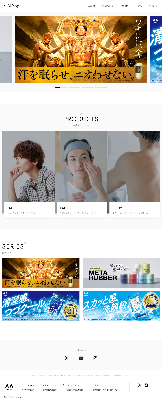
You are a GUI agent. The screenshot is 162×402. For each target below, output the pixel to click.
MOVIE (139, 5)
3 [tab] (88, 87)
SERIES (125, 5)
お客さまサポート (50, 385)
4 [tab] (101, 87)
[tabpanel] (81, 49)
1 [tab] (61, 87)
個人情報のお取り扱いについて (105, 390)
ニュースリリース (72, 385)
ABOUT (91, 5)
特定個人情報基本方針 (74, 390)
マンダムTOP (29, 385)
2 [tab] (74, 87)
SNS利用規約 (29, 390)
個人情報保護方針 (50, 390)
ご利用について (99, 385)
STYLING (153, 5)
